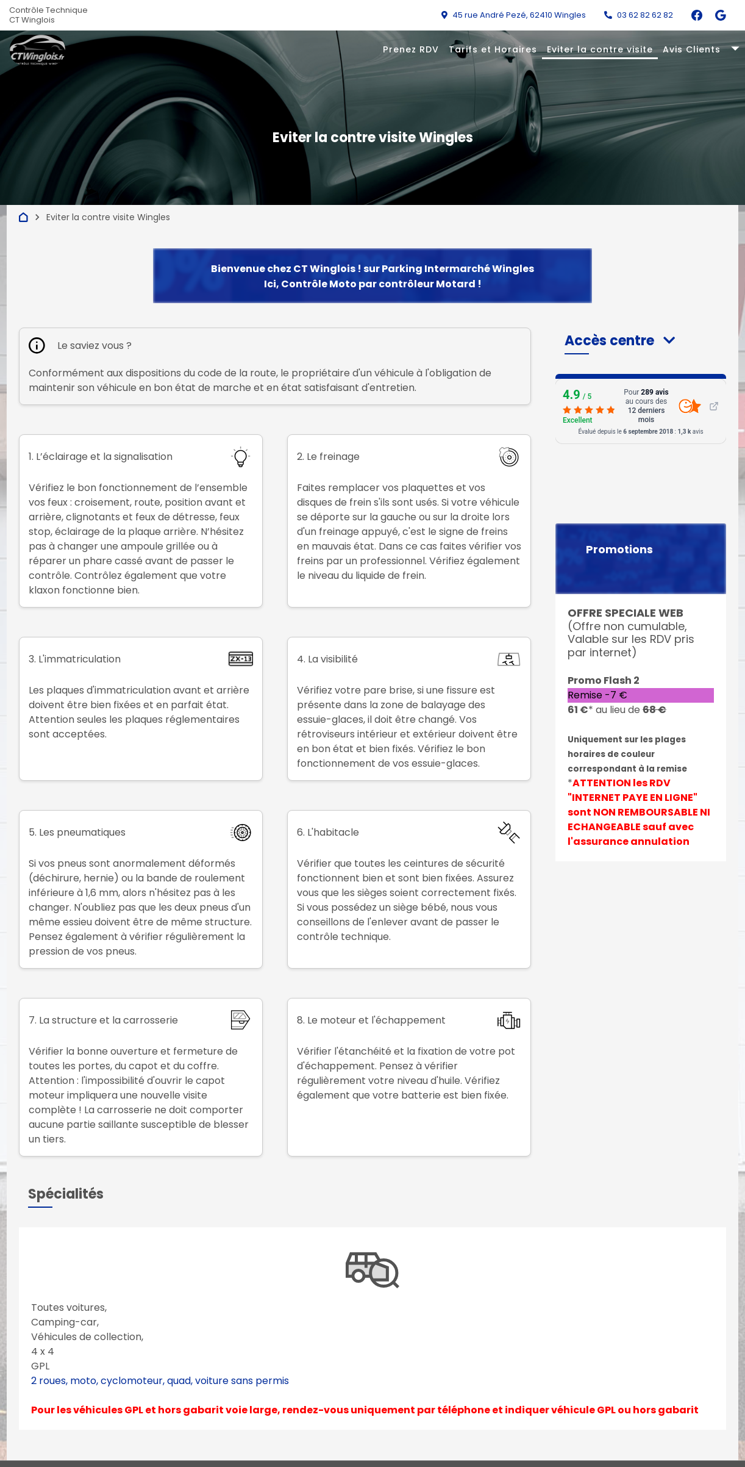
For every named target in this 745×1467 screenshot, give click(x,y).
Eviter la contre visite (600, 49)
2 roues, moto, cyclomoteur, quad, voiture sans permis (160, 1381)
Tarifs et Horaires (493, 49)
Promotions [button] (619, 549)
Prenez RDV (411, 49)
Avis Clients (692, 49)
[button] (620, 340)
